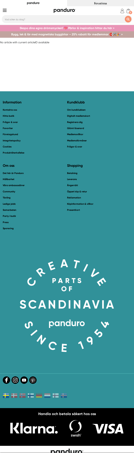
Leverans (72, 179)
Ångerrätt (72, 185)
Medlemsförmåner (77, 140)
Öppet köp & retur (77, 191)
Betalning (72, 173)
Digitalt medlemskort (78, 115)
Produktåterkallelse (13, 152)
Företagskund (10, 134)
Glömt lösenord (75, 128)
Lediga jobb (9, 203)
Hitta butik (8, 115)
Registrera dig (75, 122)
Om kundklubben (76, 109)
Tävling (6, 197)
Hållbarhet (8, 179)
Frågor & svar (10, 122)
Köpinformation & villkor (80, 203)
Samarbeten (9, 210)
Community (9, 191)
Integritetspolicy (12, 140)
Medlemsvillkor (75, 134)
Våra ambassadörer (14, 185)
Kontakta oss (10, 109)
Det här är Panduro (13, 173)
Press (6, 222)
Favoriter (8, 128)
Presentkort (73, 210)
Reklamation (74, 197)
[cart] (128, 11)
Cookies (7, 146)
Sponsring (8, 228)
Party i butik (9, 216)
